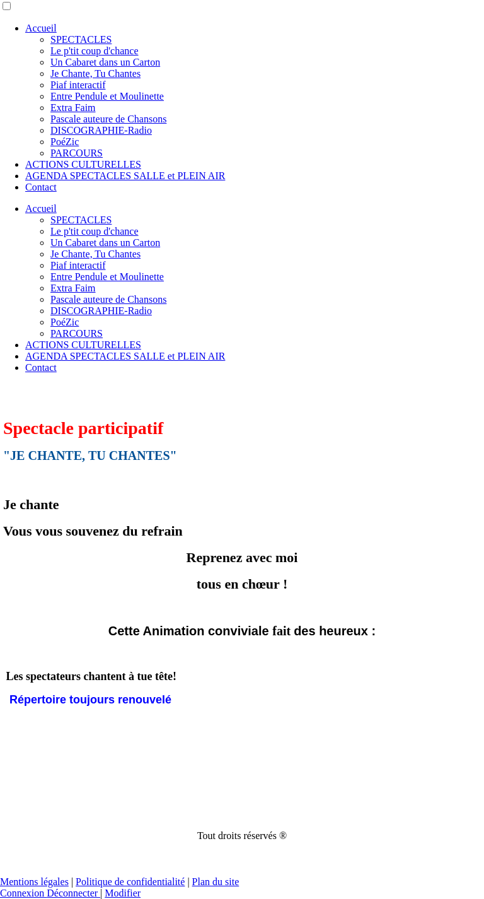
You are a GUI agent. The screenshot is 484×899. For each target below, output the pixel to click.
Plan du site (215, 881)
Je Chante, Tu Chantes (95, 73)
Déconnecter (73, 893)
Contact (41, 187)
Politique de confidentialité (130, 881)
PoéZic (64, 141)
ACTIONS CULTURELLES (83, 164)
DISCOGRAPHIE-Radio (101, 130)
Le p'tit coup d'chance (94, 50)
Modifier (123, 893)
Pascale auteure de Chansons (108, 119)
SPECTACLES (81, 39)
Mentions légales (34, 881)
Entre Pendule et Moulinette (107, 96)
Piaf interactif (78, 84)
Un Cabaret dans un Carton (105, 62)
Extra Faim (73, 107)
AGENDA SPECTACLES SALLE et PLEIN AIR (125, 175)
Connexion (23, 893)
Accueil (41, 28)
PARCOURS (76, 153)
